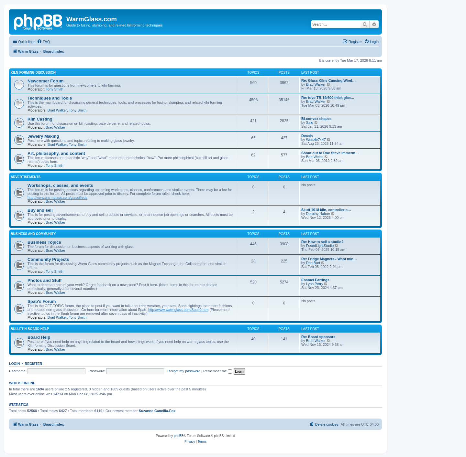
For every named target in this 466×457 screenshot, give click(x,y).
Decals (307, 136)
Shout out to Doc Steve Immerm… (330, 153)
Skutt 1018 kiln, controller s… (326, 210)
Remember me (217, 371)
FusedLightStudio (320, 246)
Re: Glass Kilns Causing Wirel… (328, 80)
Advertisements (25, 177)
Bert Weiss (314, 157)
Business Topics (44, 242)
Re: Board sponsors (318, 337)
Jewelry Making (43, 136)
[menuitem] (43, 42)
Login (14, 364)
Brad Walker (316, 84)
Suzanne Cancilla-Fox (157, 411)
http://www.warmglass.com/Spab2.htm (178, 310)
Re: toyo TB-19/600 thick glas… (327, 98)
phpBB (178, 436)
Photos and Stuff (45, 280)
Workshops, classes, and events (60, 185)
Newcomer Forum (45, 81)
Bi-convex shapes (316, 119)
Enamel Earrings (315, 280)
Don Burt (313, 263)
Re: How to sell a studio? (322, 242)
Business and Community (33, 234)
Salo (309, 122)
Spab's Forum (42, 301)
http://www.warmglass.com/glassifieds (57, 197)
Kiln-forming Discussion (33, 72)
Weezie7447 (316, 140)
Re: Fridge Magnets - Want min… (329, 259)
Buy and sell (40, 210)
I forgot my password (183, 371)
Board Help (39, 337)
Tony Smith (54, 89)
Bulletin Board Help (30, 329)
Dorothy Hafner (318, 214)
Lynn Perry (314, 284)
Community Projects (48, 259)
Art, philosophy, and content (56, 153)
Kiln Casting (40, 119)
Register (33, 364)
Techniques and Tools (50, 98)
